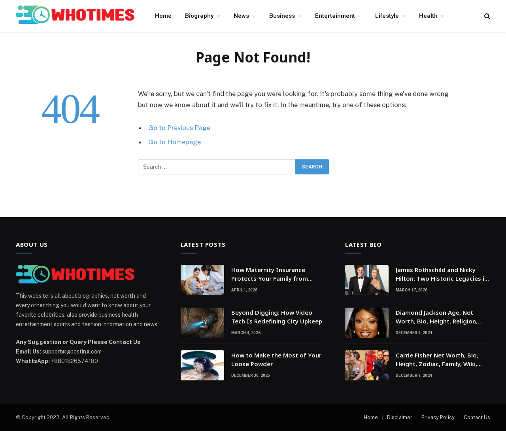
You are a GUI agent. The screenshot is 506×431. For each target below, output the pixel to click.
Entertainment (335, 15)
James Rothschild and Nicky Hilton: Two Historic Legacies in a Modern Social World (442, 274)
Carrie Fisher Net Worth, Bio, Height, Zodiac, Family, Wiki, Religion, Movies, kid (437, 359)
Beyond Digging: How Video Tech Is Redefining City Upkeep (276, 316)
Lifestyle (387, 15)
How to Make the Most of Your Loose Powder (276, 359)
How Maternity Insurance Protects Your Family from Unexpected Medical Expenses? (276, 274)
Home (163, 15)
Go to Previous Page (179, 128)
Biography (199, 15)
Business (282, 15)
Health (428, 15)
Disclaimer (399, 417)
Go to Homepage (174, 142)
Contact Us (477, 417)
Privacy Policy (438, 417)
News (241, 15)
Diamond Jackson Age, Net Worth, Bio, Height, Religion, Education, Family (437, 316)
